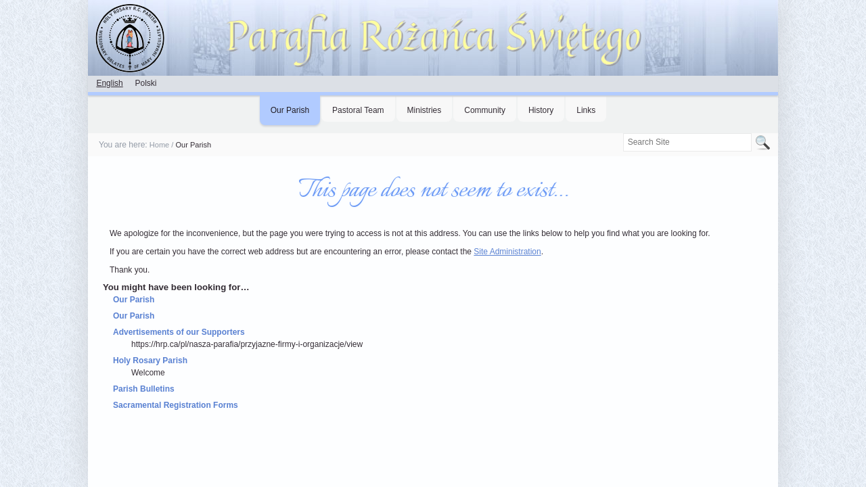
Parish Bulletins (144, 389)
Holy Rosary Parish (150, 360)
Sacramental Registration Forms (175, 405)
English (109, 83)
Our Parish (290, 110)
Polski (145, 83)
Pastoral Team (358, 110)
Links (585, 110)
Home (159, 145)
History (540, 110)
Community (484, 110)
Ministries (424, 110)
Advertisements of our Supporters (179, 332)
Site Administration (507, 251)
